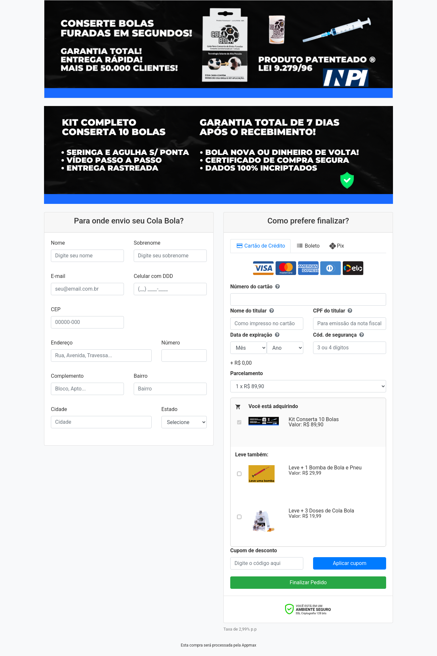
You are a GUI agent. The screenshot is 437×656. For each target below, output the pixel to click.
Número (170, 343)
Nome (58, 243)
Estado (169, 409)
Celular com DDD (153, 276)
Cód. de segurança (339, 335)
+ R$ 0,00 (241, 363)
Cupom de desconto (253, 550)
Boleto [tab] (308, 246)
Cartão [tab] (260, 246)
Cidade (59, 409)
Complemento (67, 376)
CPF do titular (329, 311)
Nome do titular (252, 311)
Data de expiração (255, 335)
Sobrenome (147, 243)
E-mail (58, 276)
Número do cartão (255, 287)
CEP (56, 309)
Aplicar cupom (349, 563)
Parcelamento (246, 373)
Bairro (140, 376)
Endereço (62, 343)
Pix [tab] (340, 246)
